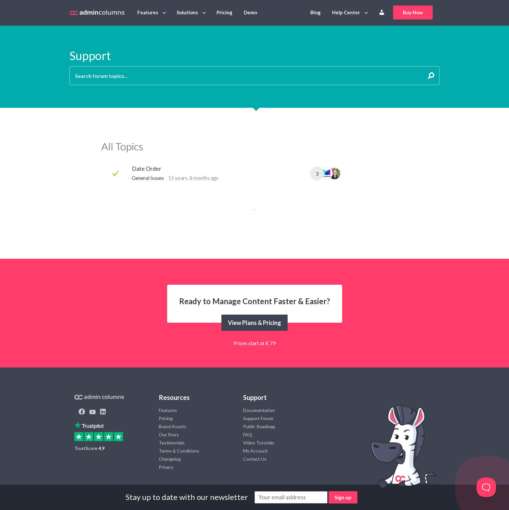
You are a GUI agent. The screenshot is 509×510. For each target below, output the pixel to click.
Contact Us (255, 459)
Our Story (169, 434)
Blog (315, 12)
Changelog (170, 459)
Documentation (259, 410)
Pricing (224, 12)
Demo (250, 12)
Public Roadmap (259, 426)
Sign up (343, 497)
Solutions (187, 12)
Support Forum (258, 418)
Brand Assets (172, 426)
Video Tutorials (258, 442)
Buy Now (413, 12)
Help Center (346, 12)
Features (147, 12)
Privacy (166, 467)
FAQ (247, 434)
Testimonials (172, 442)
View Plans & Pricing (254, 322)
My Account (255, 451)
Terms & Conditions (179, 451)
